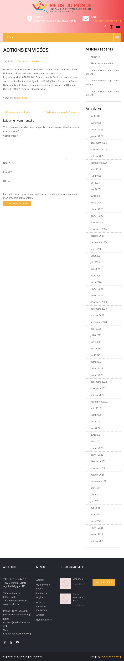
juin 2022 (95, 421)
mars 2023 (96, 362)
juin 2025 (95, 182)
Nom (6, 166)
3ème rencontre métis (102, 63)
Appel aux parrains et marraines (41, 606)
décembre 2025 (99, 143)
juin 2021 (95, 501)
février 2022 (97, 448)
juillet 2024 (96, 255)
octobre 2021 (97, 474)
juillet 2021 (96, 494)
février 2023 (97, 368)
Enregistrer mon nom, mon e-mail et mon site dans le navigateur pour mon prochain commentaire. (40, 199)
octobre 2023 (97, 315)
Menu (10, 37)
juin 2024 (95, 262)
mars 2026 (96, 123)
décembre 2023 (99, 302)
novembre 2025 (99, 149)
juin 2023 (95, 342)
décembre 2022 (99, 382)
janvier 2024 (97, 295)
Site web (7, 185)
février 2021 (97, 528)
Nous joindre (104, 582)
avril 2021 (95, 514)
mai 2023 (95, 348)
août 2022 (96, 408)
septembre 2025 (99, 163)
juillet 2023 (96, 335)
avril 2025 (95, 196)
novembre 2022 (99, 388)
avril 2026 (95, 116)
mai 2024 (95, 269)
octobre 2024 (97, 236)
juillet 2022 (96, 415)
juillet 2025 (96, 176)
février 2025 (97, 209)
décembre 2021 (99, 461)
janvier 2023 (97, 375)
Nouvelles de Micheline (16, 112)
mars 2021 (96, 521)
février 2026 (97, 129)
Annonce (95, 57)
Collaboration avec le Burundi (63, 112)
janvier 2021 (97, 534)
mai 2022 (95, 428)
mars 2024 (96, 282)
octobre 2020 (97, 541)
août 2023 (96, 328)
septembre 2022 (99, 401)
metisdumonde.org (111, 656)
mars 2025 (96, 202)
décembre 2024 (99, 222)
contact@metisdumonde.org (106, 20)
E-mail (7, 175)
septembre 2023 (99, 322)
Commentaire (11, 135)
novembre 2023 (99, 309)
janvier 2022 (97, 455)
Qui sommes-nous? (43, 586)
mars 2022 (96, 441)
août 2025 (96, 169)
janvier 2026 (97, 136)
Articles (40, 614)
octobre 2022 (97, 395)
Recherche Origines (41, 595)
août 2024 (96, 249)
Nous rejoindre (44, 619)
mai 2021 (95, 508)
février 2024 (97, 289)
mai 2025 (95, 189)
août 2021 (96, 488)
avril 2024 (95, 275)
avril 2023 (95, 355)
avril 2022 (95, 435)
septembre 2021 (99, 481)
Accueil (40, 579)
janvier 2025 (97, 216)
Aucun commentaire (28, 61)
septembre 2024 (99, 242)
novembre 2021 (99, 468)
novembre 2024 (99, 229)
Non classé (21, 97)
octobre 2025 (97, 156)
